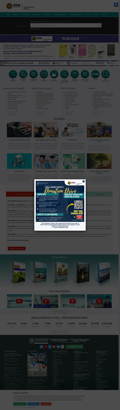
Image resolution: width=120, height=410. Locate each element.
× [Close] (83, 181)
